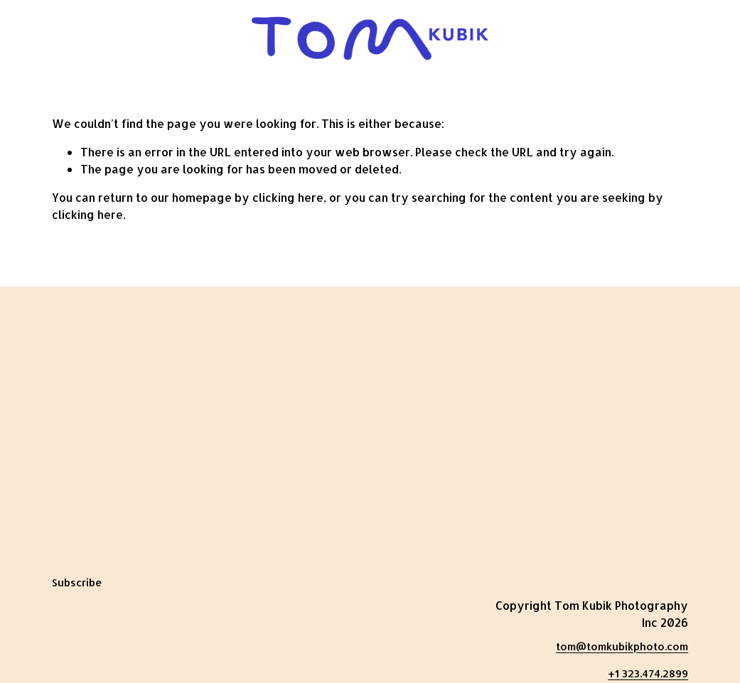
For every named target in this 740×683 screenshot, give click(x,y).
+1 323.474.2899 (648, 673)
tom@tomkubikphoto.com (622, 646)
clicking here (287, 197)
